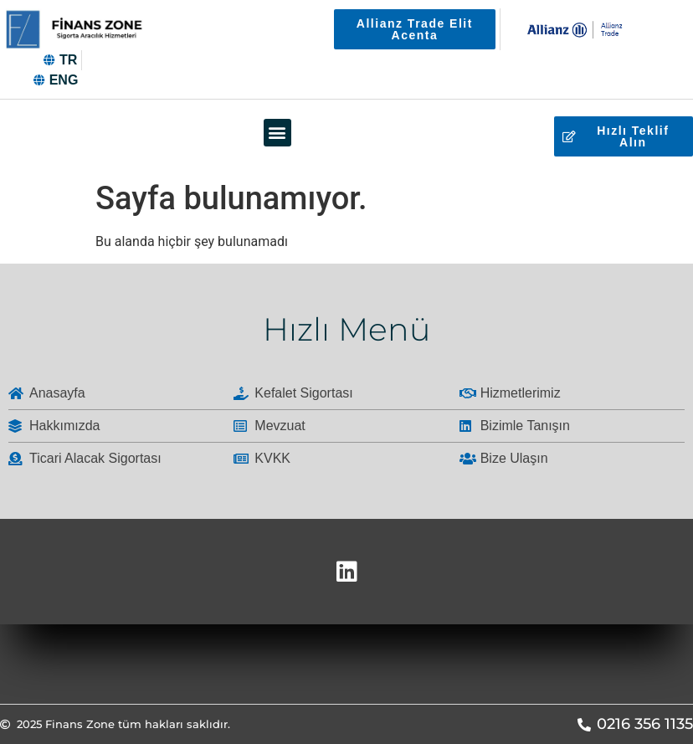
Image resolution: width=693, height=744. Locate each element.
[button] (277, 132)
